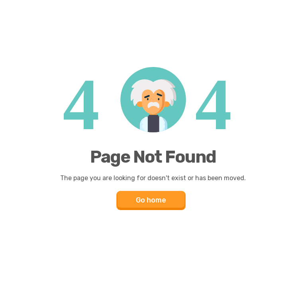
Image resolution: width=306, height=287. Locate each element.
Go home (151, 200)
